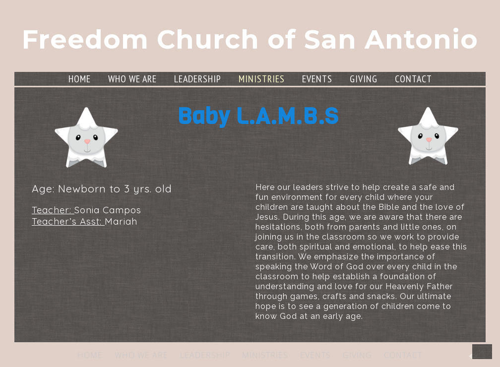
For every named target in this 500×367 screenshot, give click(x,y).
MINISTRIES (262, 78)
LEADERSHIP (197, 78)
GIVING (363, 78)
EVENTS (317, 78)
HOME (79, 78)
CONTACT (413, 78)
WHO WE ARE (132, 78)
